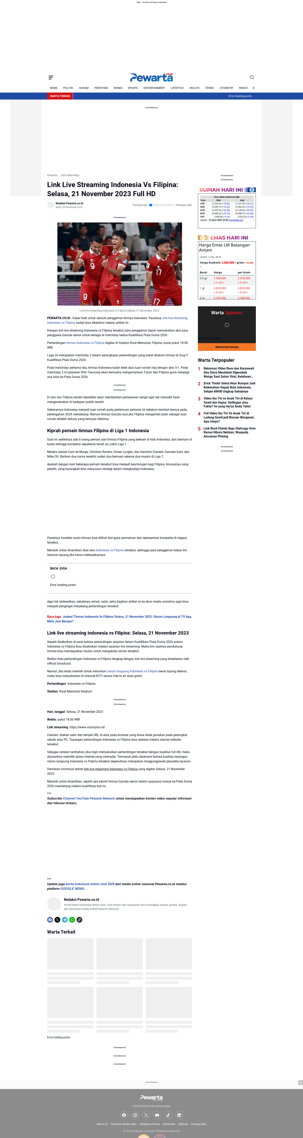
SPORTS (133, 87)
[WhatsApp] (72, 920)
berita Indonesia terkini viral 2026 (90, 884)
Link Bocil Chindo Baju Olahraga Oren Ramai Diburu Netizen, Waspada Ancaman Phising (230, 432)
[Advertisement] (25, 138)
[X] (57, 920)
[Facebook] (50, 920)
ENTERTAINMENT (154, 87)
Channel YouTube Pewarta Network (89, 798)
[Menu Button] (51, 77)
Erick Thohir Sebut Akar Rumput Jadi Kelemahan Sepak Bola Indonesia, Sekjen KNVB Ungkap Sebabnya (229, 387)
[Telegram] (65, 920)
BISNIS (118, 87)
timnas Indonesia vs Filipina (85, 343)
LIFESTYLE (177, 87)
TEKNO (209, 87)
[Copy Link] (79, 920)
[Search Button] (252, 77)
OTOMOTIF (226, 87)
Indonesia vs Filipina (110, 550)
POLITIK (68, 87)
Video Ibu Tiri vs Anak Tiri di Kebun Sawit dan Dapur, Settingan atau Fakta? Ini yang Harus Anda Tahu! (228, 402)
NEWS (53, 87)
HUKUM (84, 87)
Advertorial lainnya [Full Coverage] (227, 347)
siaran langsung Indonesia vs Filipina (132, 671)
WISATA (243, 87)
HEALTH (194, 87)
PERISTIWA (101, 87)
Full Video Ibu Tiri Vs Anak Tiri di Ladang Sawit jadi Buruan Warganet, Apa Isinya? (229, 417)
